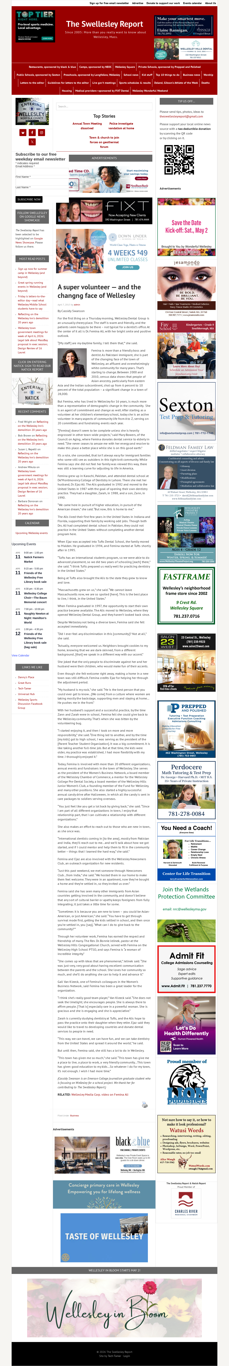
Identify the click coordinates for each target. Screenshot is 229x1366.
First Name (23, 176)
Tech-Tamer (24, 688)
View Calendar (20, 655)
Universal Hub (26, 694)
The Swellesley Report (104, 23)
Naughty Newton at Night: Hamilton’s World (36, 618)
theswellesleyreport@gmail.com (181, 116)
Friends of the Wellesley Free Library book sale (35, 577)
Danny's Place (26, 677)
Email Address (25, 166)
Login (126, 1356)
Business (74, 1115)
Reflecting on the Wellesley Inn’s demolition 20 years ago (33, 426)
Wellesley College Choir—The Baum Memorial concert (35, 598)
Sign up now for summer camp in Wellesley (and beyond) (32, 273)
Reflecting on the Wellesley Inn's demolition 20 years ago (33, 318)
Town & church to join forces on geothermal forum (104, 142)
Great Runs (24, 683)
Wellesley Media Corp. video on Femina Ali (99, 1094)
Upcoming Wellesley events (32, 533)
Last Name (23, 187)
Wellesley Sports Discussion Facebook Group (30, 704)
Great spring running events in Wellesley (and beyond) (32, 286)
